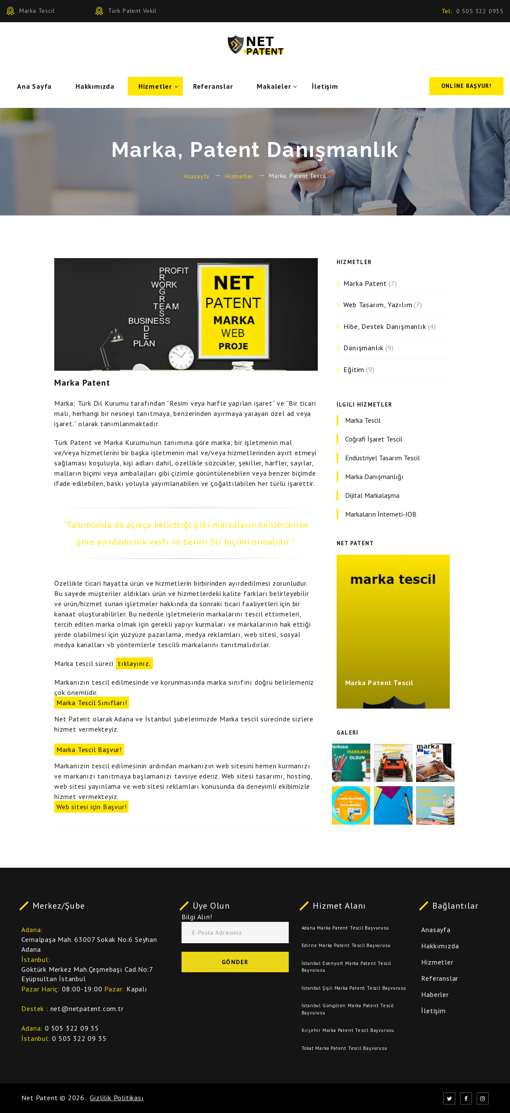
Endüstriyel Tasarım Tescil (382, 457)
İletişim (325, 86)
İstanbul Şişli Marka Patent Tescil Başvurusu (354, 988)
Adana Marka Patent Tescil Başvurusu (345, 928)
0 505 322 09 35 (72, 1028)
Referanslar (213, 86)
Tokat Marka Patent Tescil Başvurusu (344, 1048)
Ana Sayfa (34, 86)
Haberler (434, 994)
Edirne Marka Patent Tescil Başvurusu (346, 945)
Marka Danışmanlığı (374, 476)
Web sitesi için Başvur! (91, 806)
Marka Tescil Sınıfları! (91, 702)
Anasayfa (196, 176)
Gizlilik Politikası (117, 1097)
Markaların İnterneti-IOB (380, 514)
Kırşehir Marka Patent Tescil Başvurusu (348, 1030)
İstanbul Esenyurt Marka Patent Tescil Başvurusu (347, 967)
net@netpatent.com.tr (87, 1008)
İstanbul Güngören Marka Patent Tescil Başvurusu (348, 1009)
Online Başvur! (466, 86)
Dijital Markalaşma (372, 495)
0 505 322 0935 (480, 11)
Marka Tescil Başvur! (89, 749)
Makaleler (274, 86)
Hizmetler (155, 86)
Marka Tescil (363, 420)
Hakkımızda (95, 86)
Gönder (235, 962)
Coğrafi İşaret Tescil (373, 439)
